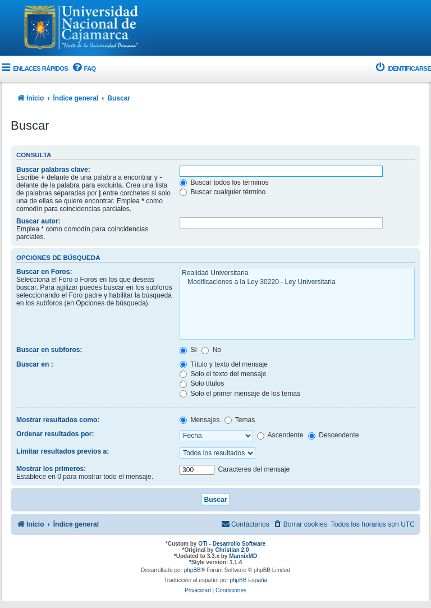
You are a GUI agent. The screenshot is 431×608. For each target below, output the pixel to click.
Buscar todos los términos (224, 182)
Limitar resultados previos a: (62, 451)
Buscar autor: (38, 221)
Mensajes (199, 420)
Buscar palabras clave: (53, 169)
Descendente (333, 435)
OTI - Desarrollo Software (231, 544)
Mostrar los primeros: (51, 469)
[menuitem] (83, 69)
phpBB (192, 570)
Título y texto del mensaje (224, 364)
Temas (239, 420)
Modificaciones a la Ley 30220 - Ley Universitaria (297, 282)
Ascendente (280, 435)
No (211, 350)
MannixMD (243, 556)
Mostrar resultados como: (58, 420)
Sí (188, 350)
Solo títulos (202, 383)
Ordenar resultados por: (55, 434)
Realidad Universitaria (297, 273)
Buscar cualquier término (222, 192)
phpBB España (248, 580)
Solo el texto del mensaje (223, 374)
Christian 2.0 (232, 550)
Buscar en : (34, 364)
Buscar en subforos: (49, 350)
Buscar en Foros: (44, 272)
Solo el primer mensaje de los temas (240, 393)
